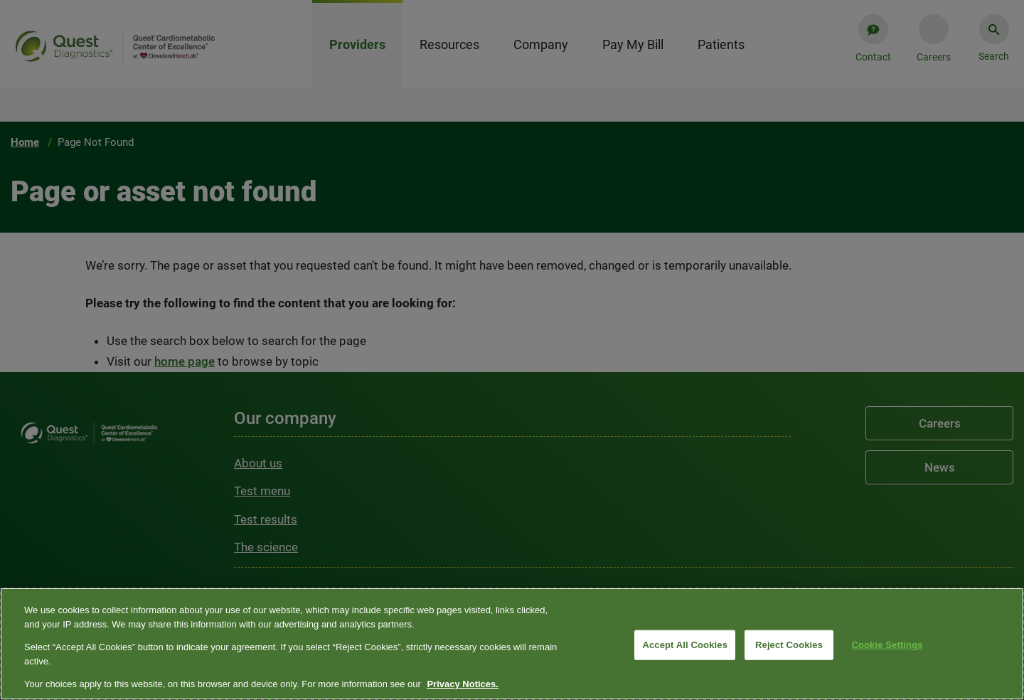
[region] (512, 644)
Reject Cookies (789, 645)
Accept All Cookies (684, 645)
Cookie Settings (886, 645)
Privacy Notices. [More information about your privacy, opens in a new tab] (462, 684)
